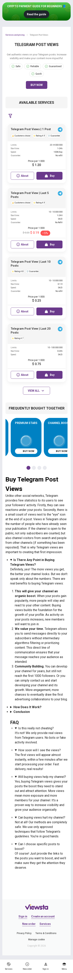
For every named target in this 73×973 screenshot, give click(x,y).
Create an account (43, 916)
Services (45, 923)
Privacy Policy (24, 933)
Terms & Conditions (45, 933)
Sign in (22, 916)
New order (29, 923)
